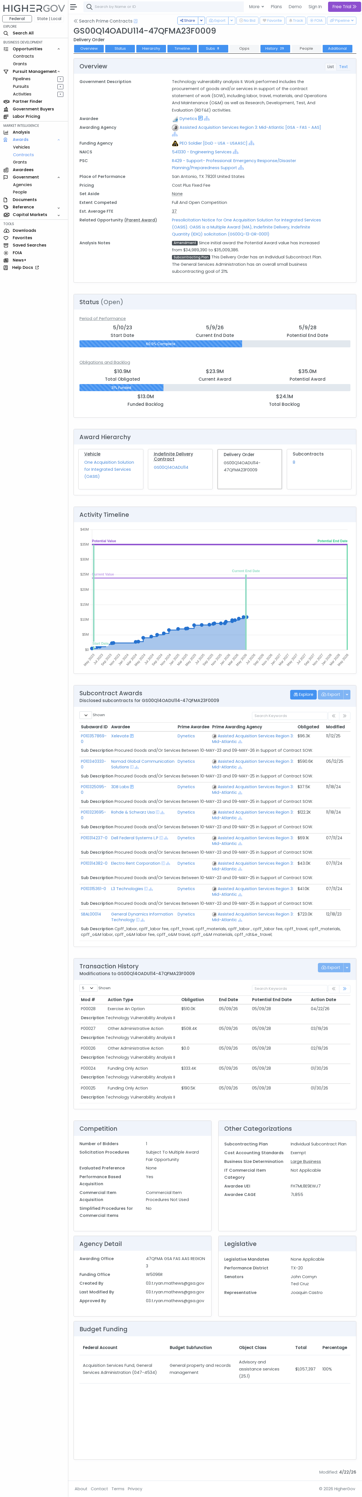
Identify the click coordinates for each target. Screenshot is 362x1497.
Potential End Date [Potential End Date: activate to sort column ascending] (272, 1000)
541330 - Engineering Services (202, 152)
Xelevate (120, 736)
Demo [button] (295, 7)
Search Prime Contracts (103, 21)
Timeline (182, 48)
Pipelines (22, 79)
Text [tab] (343, 66)
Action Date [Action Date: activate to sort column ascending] (323, 1000)
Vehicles (21, 147)
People (20, 192)
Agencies (22, 185)
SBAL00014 (91, 914)
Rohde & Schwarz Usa (133, 812)
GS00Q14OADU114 (171, 467)
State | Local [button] (49, 18)
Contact (99, 1489)
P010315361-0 (93, 889)
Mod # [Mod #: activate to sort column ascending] (88, 1000)
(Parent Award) (140, 220)
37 (174, 211)
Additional (337, 48)
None (177, 194)
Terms (117, 1489)
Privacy (135, 1489)
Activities (22, 94)
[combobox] (168, 6)
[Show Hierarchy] (207, 118)
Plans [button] (276, 7)
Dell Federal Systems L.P (134, 838)
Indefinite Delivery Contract (173, 456)
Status (120, 48)
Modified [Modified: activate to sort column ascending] (335, 727)
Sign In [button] (315, 7)
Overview (89, 48)
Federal (17, 18)
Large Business (306, 1161)
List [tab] (330, 66)
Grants (20, 64)
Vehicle (92, 454)
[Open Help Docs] (135, 21)
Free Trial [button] (345, 7)
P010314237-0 (94, 838)
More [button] (255, 7)
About (81, 1489)
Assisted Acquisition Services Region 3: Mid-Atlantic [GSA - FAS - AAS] (250, 127)
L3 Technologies (127, 889)
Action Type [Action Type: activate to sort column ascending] (120, 1000)
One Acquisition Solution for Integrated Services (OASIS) (109, 469)
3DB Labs (120, 787)
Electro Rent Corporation (135, 863)
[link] (344, 989)
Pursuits (21, 86)
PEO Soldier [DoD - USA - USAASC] (213, 143)
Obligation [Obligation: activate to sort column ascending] (192, 1000)
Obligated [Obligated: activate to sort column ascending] (308, 727)
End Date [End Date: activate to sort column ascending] (228, 1000)
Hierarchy (151, 48)
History (275, 48)
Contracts (23, 56)
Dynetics (188, 118)
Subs (213, 48)
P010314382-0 (94, 863)
